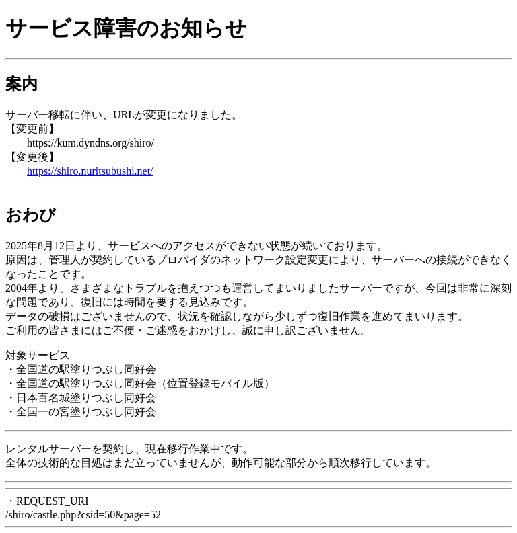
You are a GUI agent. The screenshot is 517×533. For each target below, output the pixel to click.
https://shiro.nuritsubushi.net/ (90, 171)
